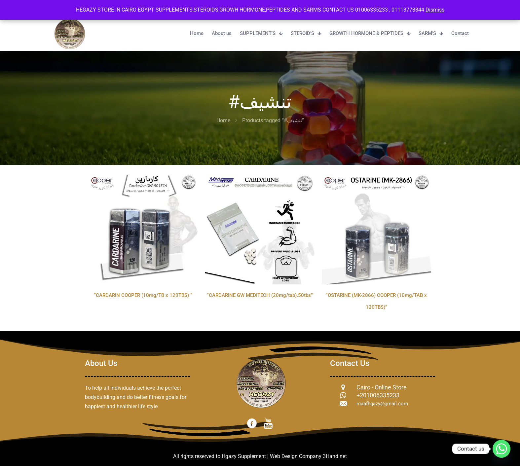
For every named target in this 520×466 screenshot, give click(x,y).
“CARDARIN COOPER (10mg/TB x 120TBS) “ (143, 295)
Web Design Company (295, 456)
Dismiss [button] (435, 10)
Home (223, 120)
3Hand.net (335, 456)
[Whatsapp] (501, 449)
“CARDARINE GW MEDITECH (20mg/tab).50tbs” (260, 295)
